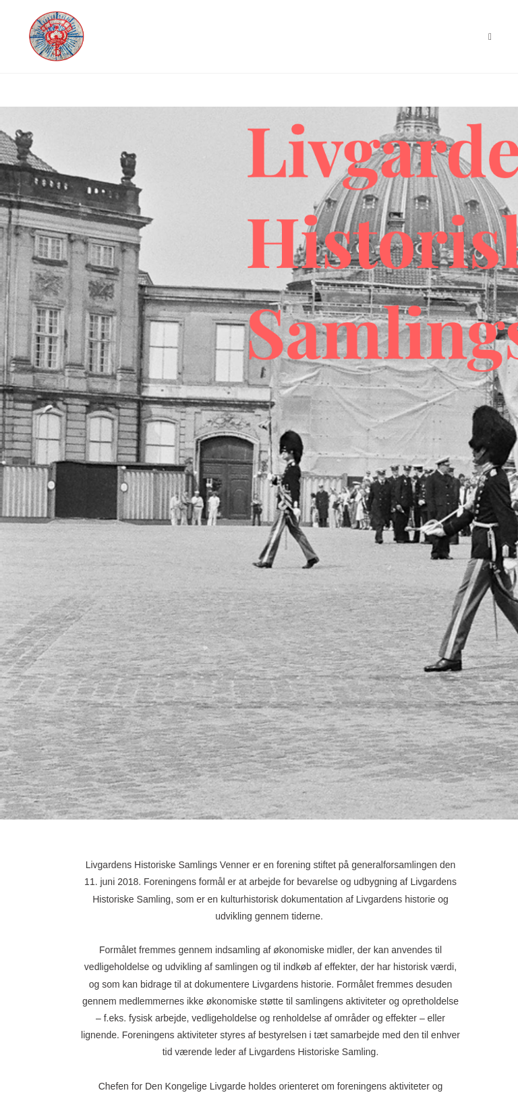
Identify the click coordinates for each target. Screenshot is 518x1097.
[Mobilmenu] (490, 36)
